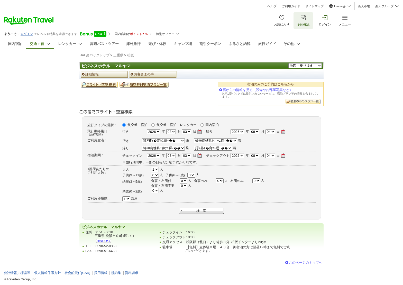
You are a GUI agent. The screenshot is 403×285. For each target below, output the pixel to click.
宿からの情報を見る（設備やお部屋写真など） (258, 90)
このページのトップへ (305, 262)
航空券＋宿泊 (137, 125)
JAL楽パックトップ (94, 55)
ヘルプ (272, 6)
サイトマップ (314, 6)
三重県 (118, 55)
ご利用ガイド (291, 6)
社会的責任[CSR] (77, 273)
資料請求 (131, 273)
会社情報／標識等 (17, 273)
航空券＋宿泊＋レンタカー (177, 125)
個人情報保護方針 (47, 273)
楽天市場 (364, 6)
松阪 (130, 55)
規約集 (116, 273)
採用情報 (100, 273)
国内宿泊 (212, 125)
